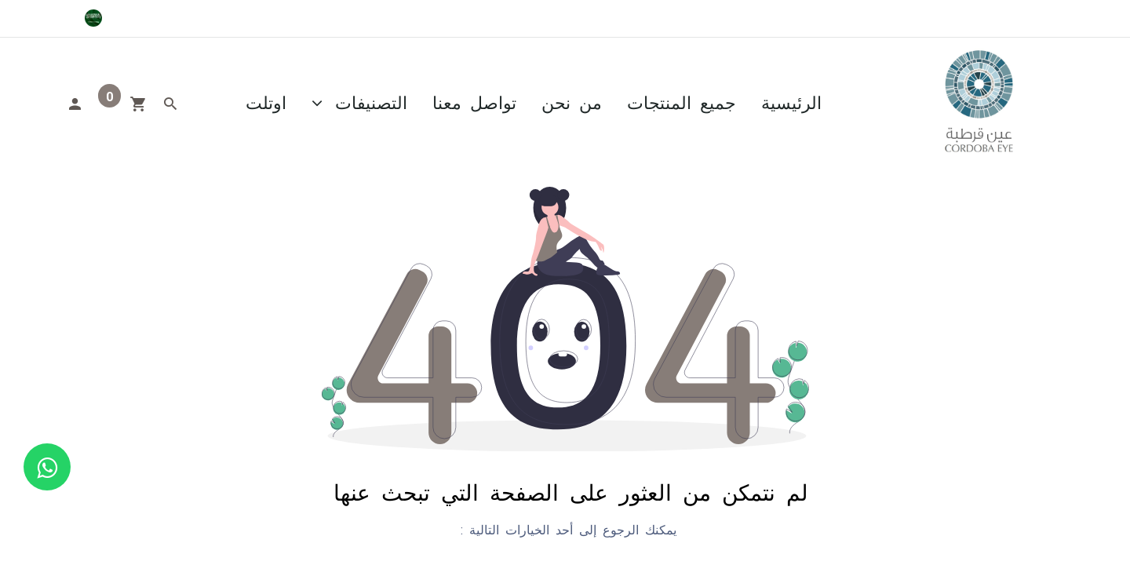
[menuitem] (791, 101)
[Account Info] (74, 102)
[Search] (170, 102)
